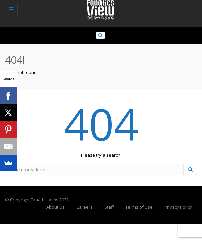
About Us (55, 207)
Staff (109, 207)
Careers (84, 207)
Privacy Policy (178, 207)
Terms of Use (139, 207)
